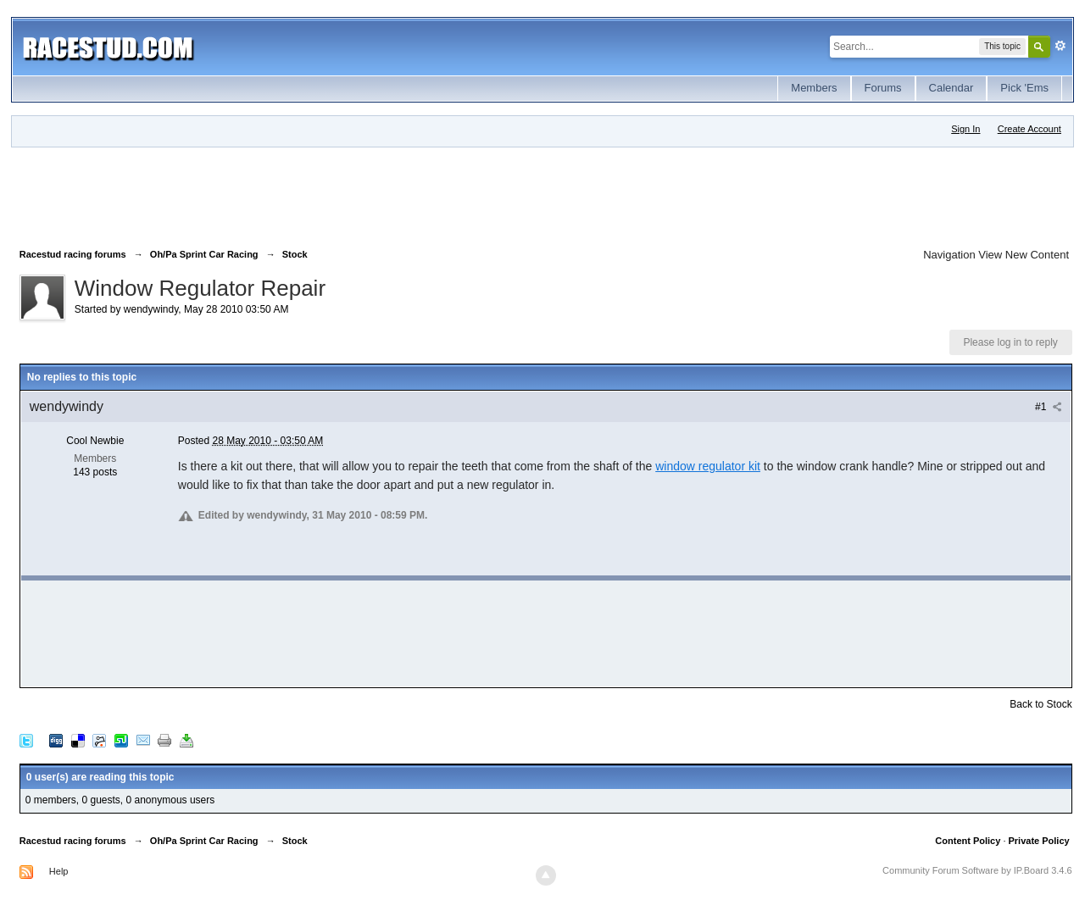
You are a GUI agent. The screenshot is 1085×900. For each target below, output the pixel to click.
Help (59, 871)
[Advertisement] (328, 194)
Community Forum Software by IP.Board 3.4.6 (977, 870)
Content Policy (967, 841)
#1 (1048, 407)
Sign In (965, 129)
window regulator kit (707, 466)
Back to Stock (1040, 704)
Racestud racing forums (72, 841)
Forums (883, 87)
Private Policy (1038, 841)
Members (814, 87)
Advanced (1060, 46)
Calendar (951, 87)
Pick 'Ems (1024, 87)
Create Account (1029, 129)
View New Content (1023, 254)
